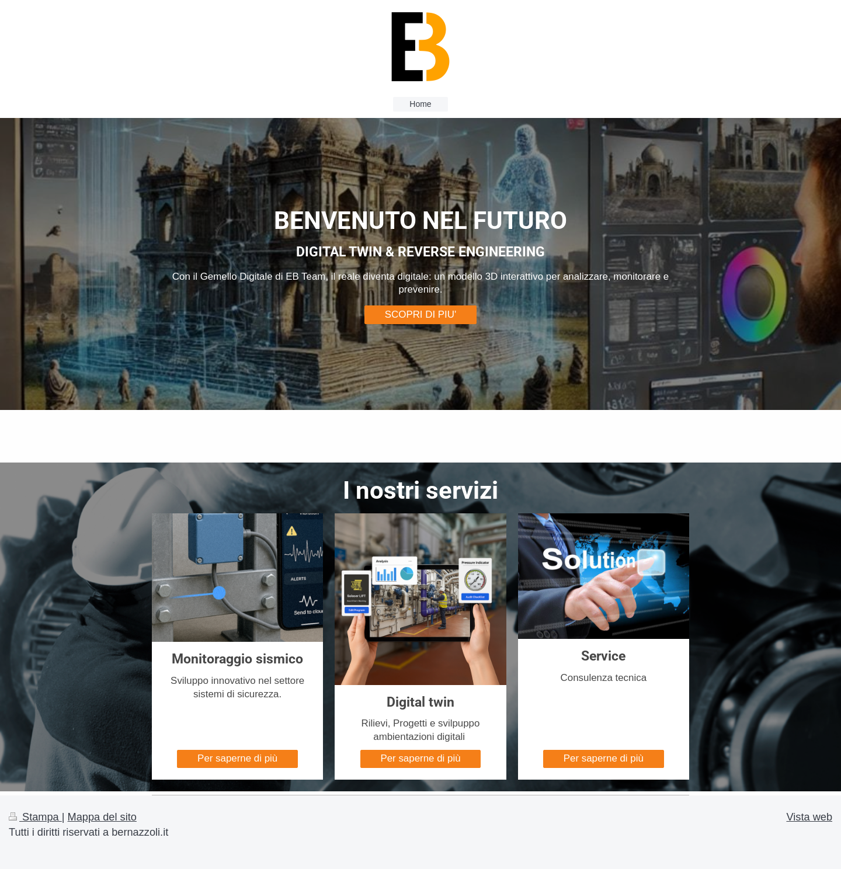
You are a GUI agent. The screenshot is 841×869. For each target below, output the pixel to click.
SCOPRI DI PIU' (420, 314)
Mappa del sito (102, 817)
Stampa (35, 817)
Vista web (809, 817)
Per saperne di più (237, 758)
